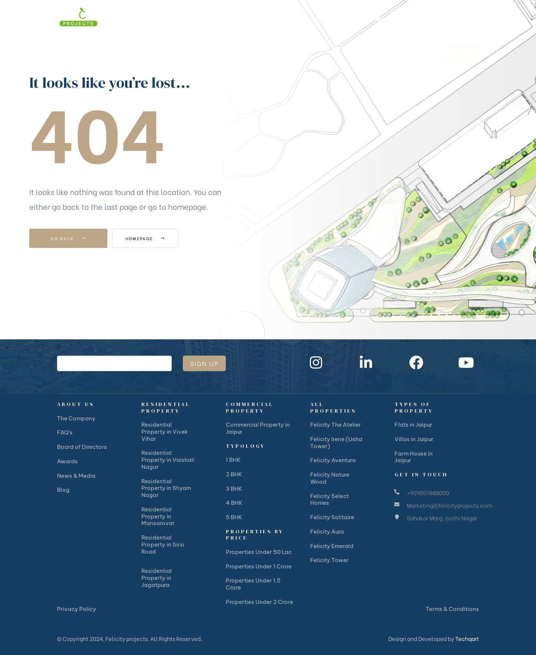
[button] (461, 19)
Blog (63, 489)
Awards (67, 461)
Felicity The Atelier (335, 424)
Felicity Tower (329, 560)
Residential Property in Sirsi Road (162, 544)
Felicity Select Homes (329, 500)
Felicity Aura (327, 531)
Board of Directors (82, 446)
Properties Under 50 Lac (259, 551)
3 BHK (234, 488)
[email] (114, 363)
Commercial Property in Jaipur (258, 428)
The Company (76, 418)
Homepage (153, 238)
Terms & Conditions (452, 608)
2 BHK (234, 474)
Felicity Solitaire (332, 517)
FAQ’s (65, 432)
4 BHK (234, 502)
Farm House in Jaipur (414, 457)
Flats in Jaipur (413, 424)
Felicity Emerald (332, 546)
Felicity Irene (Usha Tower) (336, 443)
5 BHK (234, 517)
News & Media (76, 475)
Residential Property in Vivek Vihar (164, 431)
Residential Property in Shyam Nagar (166, 488)
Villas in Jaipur (414, 439)
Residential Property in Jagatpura (156, 577)
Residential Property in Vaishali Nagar (167, 459)
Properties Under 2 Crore (259, 601)
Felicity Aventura (333, 460)
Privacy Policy (76, 608)
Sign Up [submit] (204, 363)
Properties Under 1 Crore (259, 566)
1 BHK (233, 459)
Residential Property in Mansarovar (158, 516)
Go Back (68, 238)
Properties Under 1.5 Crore (253, 584)
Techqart (467, 638)
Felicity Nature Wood (329, 478)
